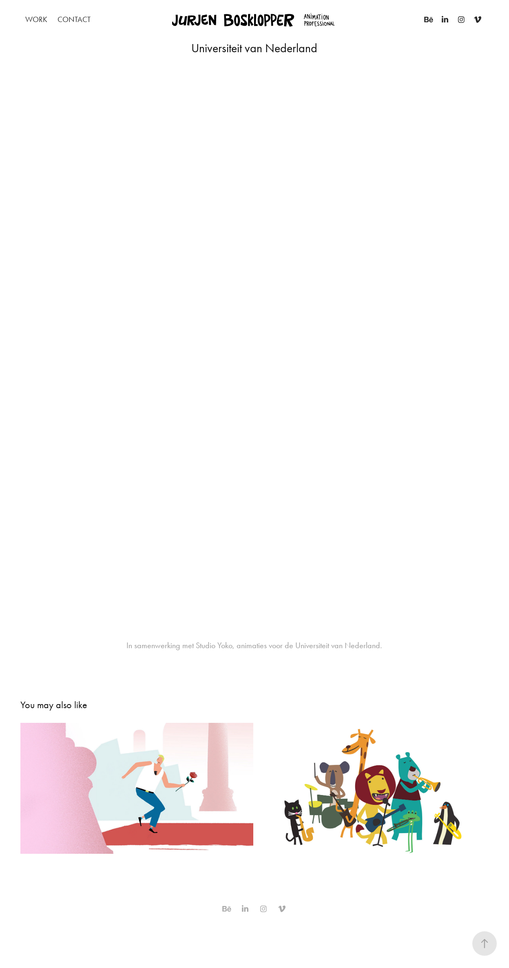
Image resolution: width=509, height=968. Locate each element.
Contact (74, 19)
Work (36, 19)
